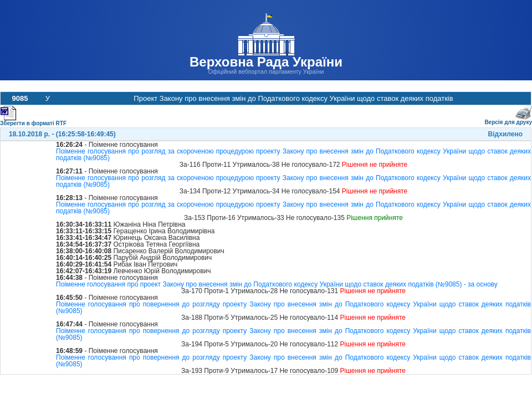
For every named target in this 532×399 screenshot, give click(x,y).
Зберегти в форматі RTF (33, 121)
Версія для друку (508, 120)
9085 (20, 98)
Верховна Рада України (266, 61)
